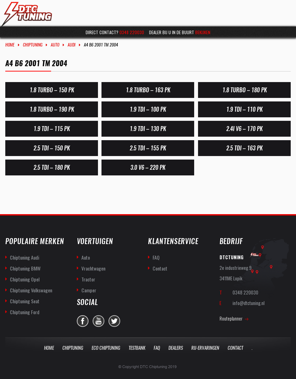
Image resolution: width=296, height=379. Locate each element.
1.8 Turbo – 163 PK (148, 90)
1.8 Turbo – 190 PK (52, 109)
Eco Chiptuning (106, 348)
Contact (160, 268)
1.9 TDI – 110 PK (244, 109)
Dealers (175, 348)
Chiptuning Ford (24, 312)
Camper (88, 290)
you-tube (98, 321)
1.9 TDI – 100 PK (148, 109)
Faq (157, 348)
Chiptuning (32, 45)
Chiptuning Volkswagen (31, 290)
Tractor (88, 279)
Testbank (137, 348)
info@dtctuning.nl (249, 302)
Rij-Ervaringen (205, 348)
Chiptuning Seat (24, 301)
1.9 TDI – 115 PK (51, 128)
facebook (82, 321)
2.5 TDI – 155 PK (148, 148)
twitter (114, 321)
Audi (71, 45)
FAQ (156, 257)
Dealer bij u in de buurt (179, 32)
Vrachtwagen (93, 268)
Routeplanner (231, 318)
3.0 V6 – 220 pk (147, 167)
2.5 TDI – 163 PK (244, 148)
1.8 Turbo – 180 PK (244, 90)
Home (9, 45)
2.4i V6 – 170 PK (244, 128)
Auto (55, 45)
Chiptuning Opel (24, 279)
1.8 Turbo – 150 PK (52, 90)
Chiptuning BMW (25, 268)
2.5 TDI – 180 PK (51, 167)
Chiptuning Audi (24, 257)
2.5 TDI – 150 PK (51, 148)
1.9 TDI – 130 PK (148, 128)
